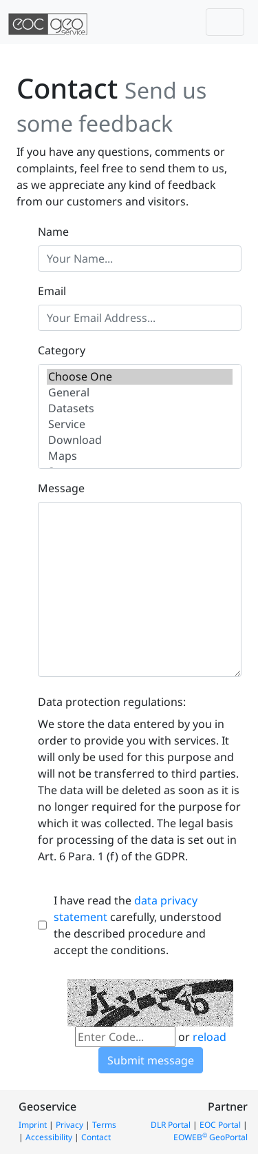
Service (139, 424)
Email (52, 290)
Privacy (69, 1125)
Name (53, 231)
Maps (139, 456)
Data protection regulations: (112, 701)
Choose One (139, 377)
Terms (104, 1125)
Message (61, 488)
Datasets (139, 408)
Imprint (33, 1125)
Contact (96, 1137)
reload (209, 1036)
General (139, 393)
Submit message (150, 1060)
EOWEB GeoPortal (210, 1137)
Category (61, 350)
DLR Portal (171, 1125)
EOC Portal (220, 1125)
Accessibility (48, 1137)
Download (139, 440)
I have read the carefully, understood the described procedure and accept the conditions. (138, 925)
